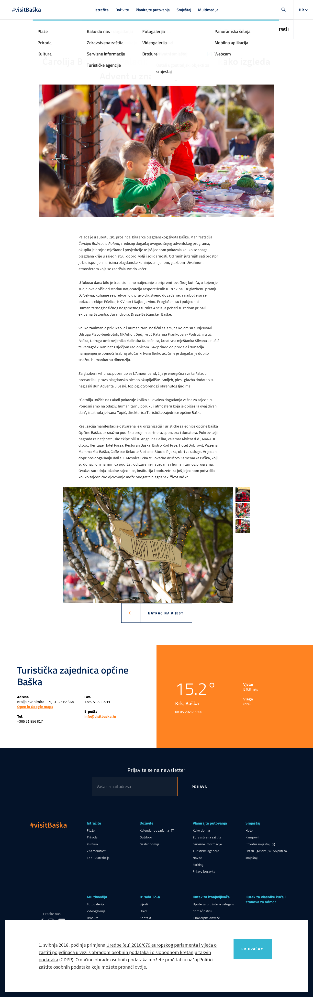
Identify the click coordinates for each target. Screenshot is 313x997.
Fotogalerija (95, 904)
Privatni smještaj (258, 844)
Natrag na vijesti (163, 613)
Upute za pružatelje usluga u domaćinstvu (213, 907)
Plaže (91, 830)
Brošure (92, 918)
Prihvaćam (252, 948)
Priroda (92, 837)
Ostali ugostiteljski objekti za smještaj (266, 854)
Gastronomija (149, 844)
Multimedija (208, 10)
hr (301, 10)
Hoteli (250, 830)
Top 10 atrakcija (98, 858)
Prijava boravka (204, 871)
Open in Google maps (35, 706)
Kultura (92, 844)
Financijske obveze (206, 918)
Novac (197, 858)
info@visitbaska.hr (100, 716)
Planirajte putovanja (153, 10)
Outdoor (146, 837)
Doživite (122, 10)
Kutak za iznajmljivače (211, 897)
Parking (198, 864)
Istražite (102, 10)
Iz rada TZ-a (150, 897)
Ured (143, 911)
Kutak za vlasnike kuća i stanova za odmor (266, 899)
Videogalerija (96, 911)
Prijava (199, 786)
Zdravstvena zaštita (207, 837)
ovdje (140, 967)
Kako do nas (202, 830)
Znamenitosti (96, 851)
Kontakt (145, 918)
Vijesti (144, 904)
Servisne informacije (207, 844)
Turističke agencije (206, 851)
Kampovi (252, 837)
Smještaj (184, 10)
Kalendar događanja (155, 830)
